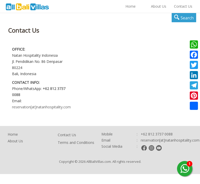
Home (130, 6)
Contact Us (183, 6)
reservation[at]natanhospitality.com (41, 107)
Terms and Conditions (76, 142)
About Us (158, 6)
